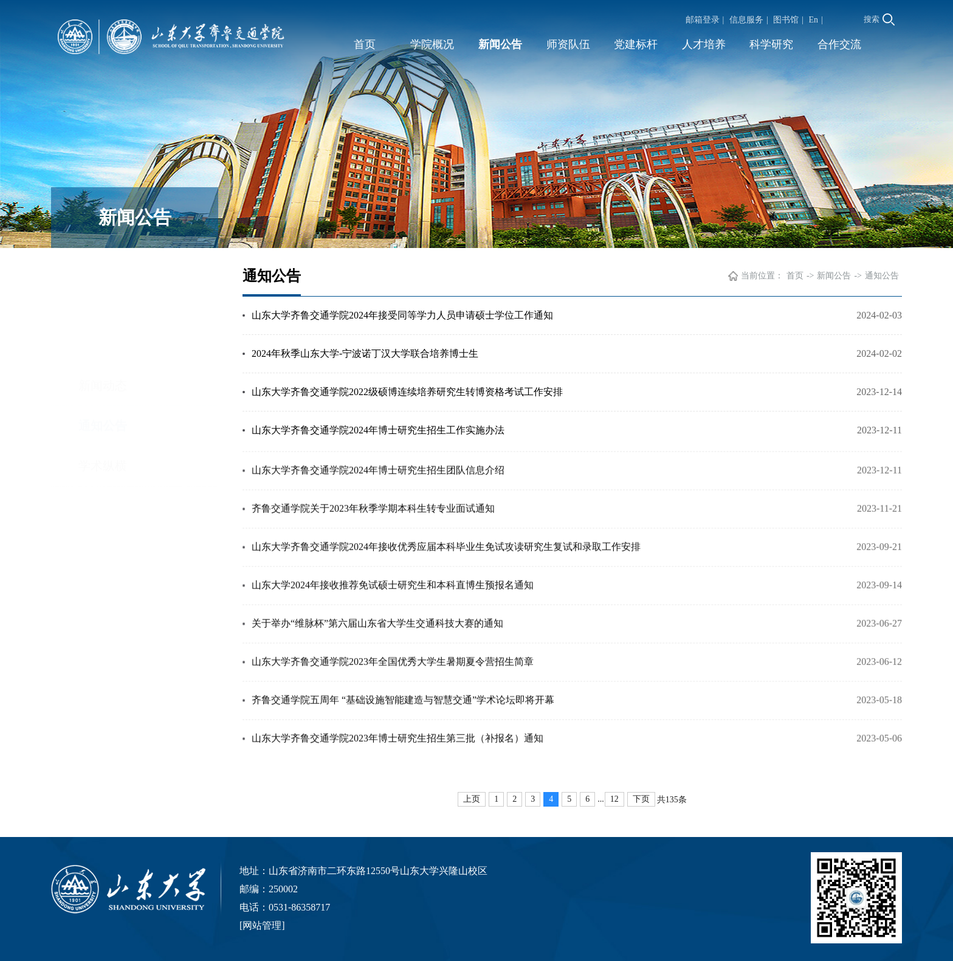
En (814, 19)
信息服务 (746, 19)
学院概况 (432, 44)
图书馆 (786, 19)
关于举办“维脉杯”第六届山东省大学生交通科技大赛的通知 (377, 641)
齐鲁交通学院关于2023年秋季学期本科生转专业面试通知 (373, 527)
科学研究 (771, 44)
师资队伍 (568, 44)
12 (614, 799)
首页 (365, 44)
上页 (471, 799)
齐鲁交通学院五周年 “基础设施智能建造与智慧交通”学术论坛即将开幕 (403, 718)
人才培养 (704, 44)
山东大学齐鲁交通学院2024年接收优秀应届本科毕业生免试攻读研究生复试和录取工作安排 (446, 565)
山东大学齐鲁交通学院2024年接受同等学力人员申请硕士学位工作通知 (402, 317)
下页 (641, 799)
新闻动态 (102, 272)
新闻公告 (500, 44)
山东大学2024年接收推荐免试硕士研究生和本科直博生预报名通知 (393, 603)
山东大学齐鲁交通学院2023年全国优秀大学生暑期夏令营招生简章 (393, 680)
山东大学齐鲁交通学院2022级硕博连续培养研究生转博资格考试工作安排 (407, 393)
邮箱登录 (703, 19)
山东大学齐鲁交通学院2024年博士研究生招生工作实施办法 (378, 432)
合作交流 (839, 44)
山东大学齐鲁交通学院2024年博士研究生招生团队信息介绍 (378, 488)
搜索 (879, 19)
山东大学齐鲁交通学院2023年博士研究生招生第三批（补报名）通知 (397, 756)
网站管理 (262, 925)
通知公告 (102, 312)
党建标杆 (636, 44)
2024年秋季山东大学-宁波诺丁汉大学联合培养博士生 (365, 355)
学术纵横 (102, 352)
